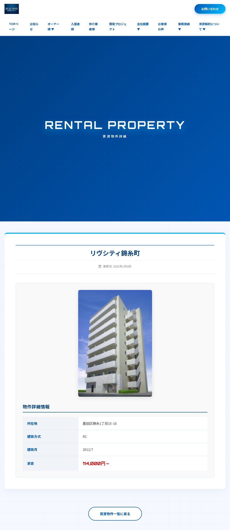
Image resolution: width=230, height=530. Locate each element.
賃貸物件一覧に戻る (115, 513)
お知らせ (34, 26)
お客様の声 (162, 26)
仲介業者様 (93, 26)
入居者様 (75, 26)
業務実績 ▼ (184, 26)
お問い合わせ (210, 9)
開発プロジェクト (118, 26)
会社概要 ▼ (143, 26)
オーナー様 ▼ (53, 26)
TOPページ (13, 26)
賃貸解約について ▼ (209, 26)
